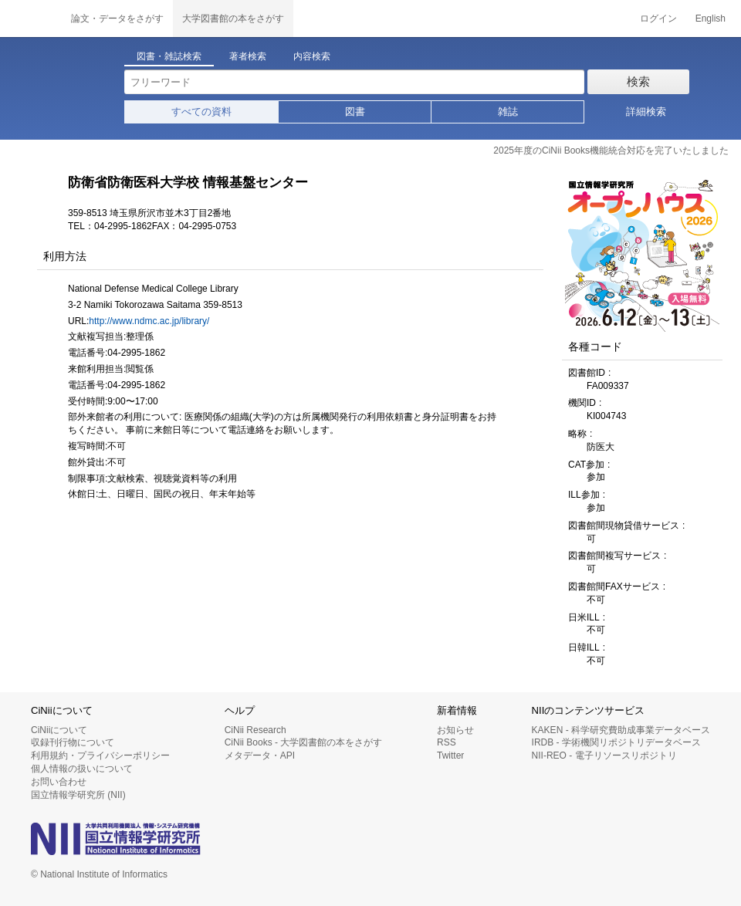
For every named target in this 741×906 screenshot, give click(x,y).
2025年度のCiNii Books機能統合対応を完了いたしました (611, 150)
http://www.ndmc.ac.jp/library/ (149, 321)
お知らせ (455, 730)
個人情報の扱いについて (82, 768)
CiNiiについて (59, 730)
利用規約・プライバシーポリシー (100, 755)
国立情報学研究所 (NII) (78, 794)
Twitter (450, 755)
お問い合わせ (58, 781)
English (710, 18)
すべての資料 (201, 111)
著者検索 (247, 56)
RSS (446, 742)
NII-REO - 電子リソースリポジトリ (604, 755)
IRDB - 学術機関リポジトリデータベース (616, 742)
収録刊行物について (72, 742)
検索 (638, 81)
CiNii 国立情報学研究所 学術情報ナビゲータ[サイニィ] (31, 18)
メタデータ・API (260, 755)
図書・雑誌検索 (169, 56)
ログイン (658, 18)
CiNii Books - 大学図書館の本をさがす (304, 742)
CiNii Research (255, 730)
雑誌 (508, 111)
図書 (355, 111)
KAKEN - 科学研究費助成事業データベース (621, 730)
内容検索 (311, 56)
